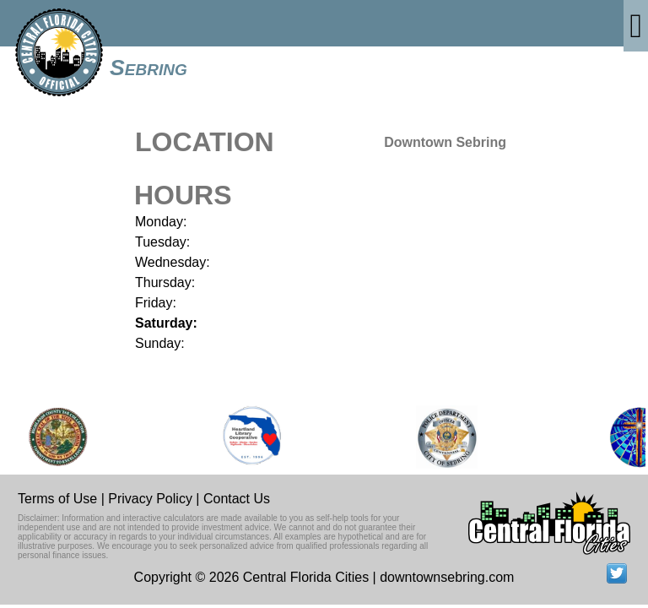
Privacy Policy (150, 498)
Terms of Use (57, 498)
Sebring (148, 67)
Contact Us (236, 498)
